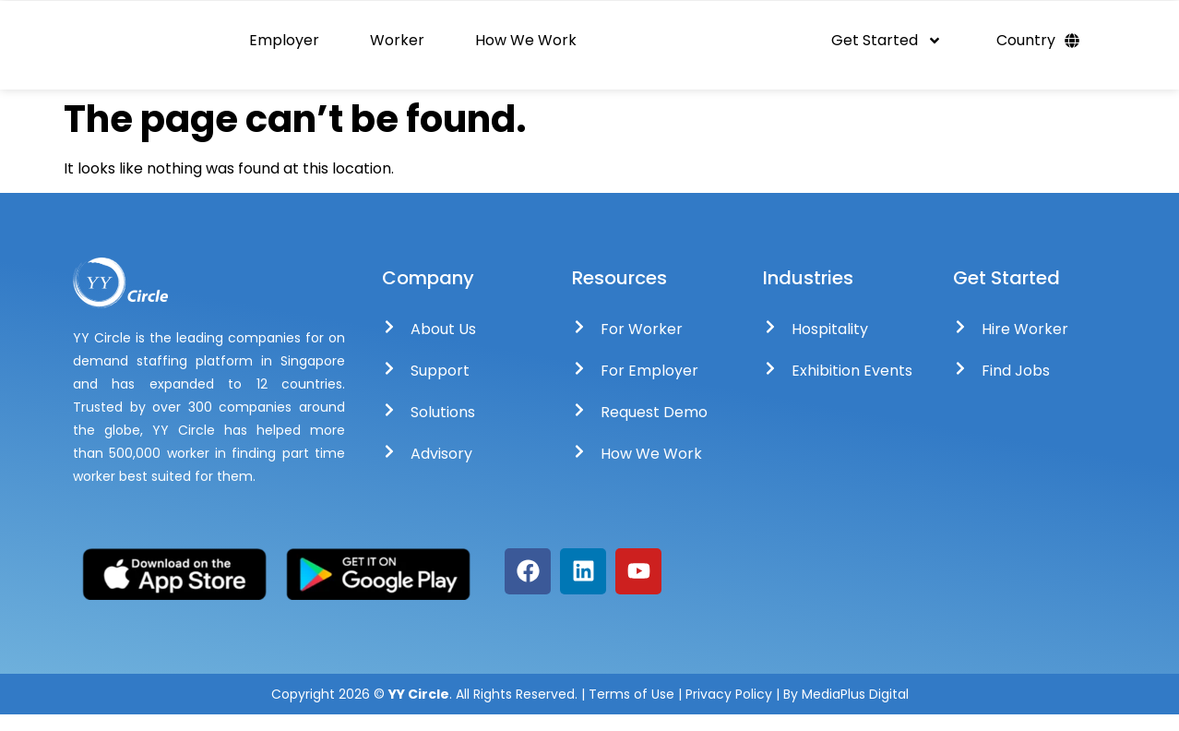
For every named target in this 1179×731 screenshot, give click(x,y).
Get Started (886, 49)
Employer (284, 48)
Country (1037, 49)
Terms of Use (631, 710)
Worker (397, 48)
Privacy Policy (730, 710)
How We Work (526, 48)
